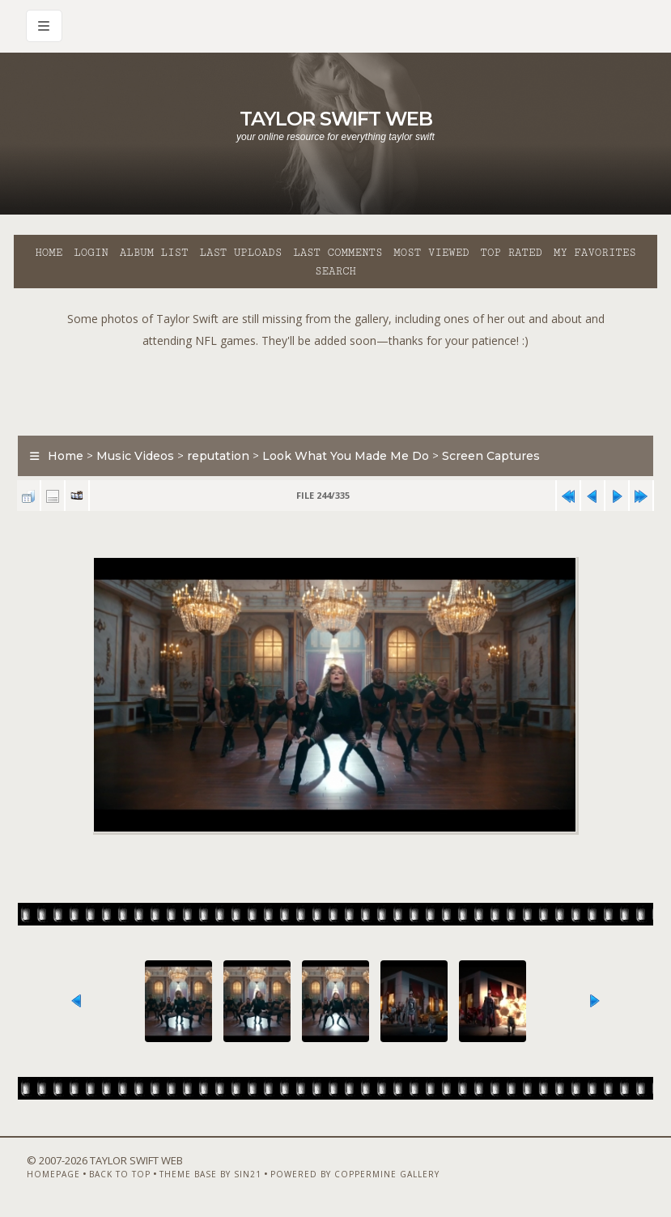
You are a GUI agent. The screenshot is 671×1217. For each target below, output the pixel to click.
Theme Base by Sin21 (210, 1174)
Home (48, 252)
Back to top (120, 1174)
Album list (154, 252)
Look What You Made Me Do (345, 456)
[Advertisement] (336, 387)
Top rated (511, 252)
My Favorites (595, 252)
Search (335, 271)
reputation (218, 456)
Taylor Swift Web (336, 118)
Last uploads (240, 252)
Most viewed (431, 252)
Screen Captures (491, 456)
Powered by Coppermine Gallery (355, 1174)
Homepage (53, 1174)
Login (91, 252)
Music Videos (135, 456)
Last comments (337, 252)
